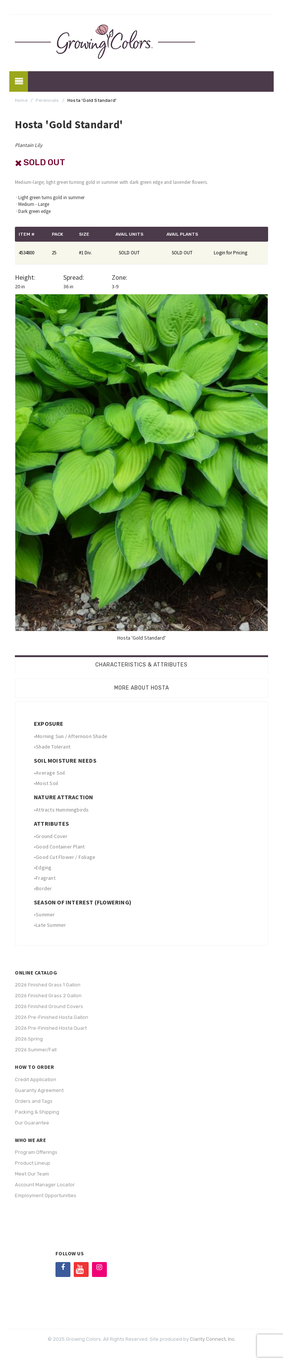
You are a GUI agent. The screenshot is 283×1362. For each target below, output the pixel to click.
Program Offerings (36, 1152)
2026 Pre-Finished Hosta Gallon (51, 1017)
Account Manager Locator (45, 1184)
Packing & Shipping (37, 1112)
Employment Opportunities (45, 1195)
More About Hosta (141, 688)
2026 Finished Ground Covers (49, 1006)
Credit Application (35, 1079)
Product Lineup (32, 1163)
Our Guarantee (32, 1123)
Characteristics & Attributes (141, 665)
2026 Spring (29, 1039)
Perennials (47, 100)
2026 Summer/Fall (36, 1049)
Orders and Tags (34, 1101)
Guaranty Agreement (39, 1090)
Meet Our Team (32, 1174)
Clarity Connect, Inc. (213, 1339)
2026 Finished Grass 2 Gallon (48, 995)
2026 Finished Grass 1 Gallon (47, 985)
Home (21, 100)
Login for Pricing (230, 253)
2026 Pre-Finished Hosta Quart (51, 1028)
